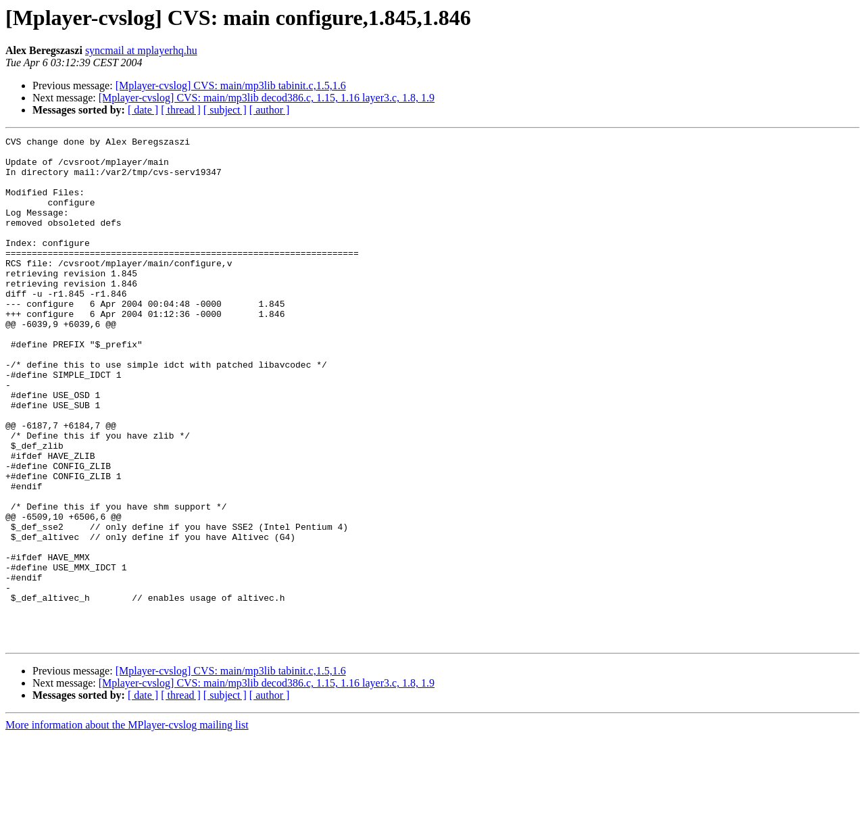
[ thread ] (181, 110)
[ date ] (143, 110)
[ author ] (269, 110)
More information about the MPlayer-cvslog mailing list (127, 826)
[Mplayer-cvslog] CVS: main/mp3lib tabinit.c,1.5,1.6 (231, 85)
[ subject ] (225, 110)
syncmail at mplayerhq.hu (141, 50)
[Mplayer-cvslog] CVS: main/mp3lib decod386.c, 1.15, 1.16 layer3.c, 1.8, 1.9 (267, 97)
